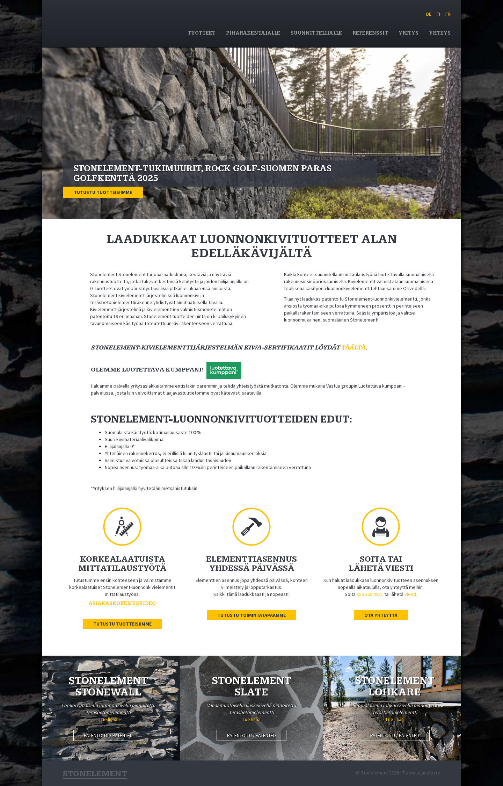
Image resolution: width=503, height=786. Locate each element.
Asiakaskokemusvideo (122, 603)
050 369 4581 (370, 594)
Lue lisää (108, 719)
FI (438, 14)
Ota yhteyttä (381, 615)
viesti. (410, 594)
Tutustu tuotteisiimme (103, 192)
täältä (353, 347)
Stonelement (113, 22)
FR (448, 14)
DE (428, 14)
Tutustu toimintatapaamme (251, 615)
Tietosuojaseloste (421, 773)
